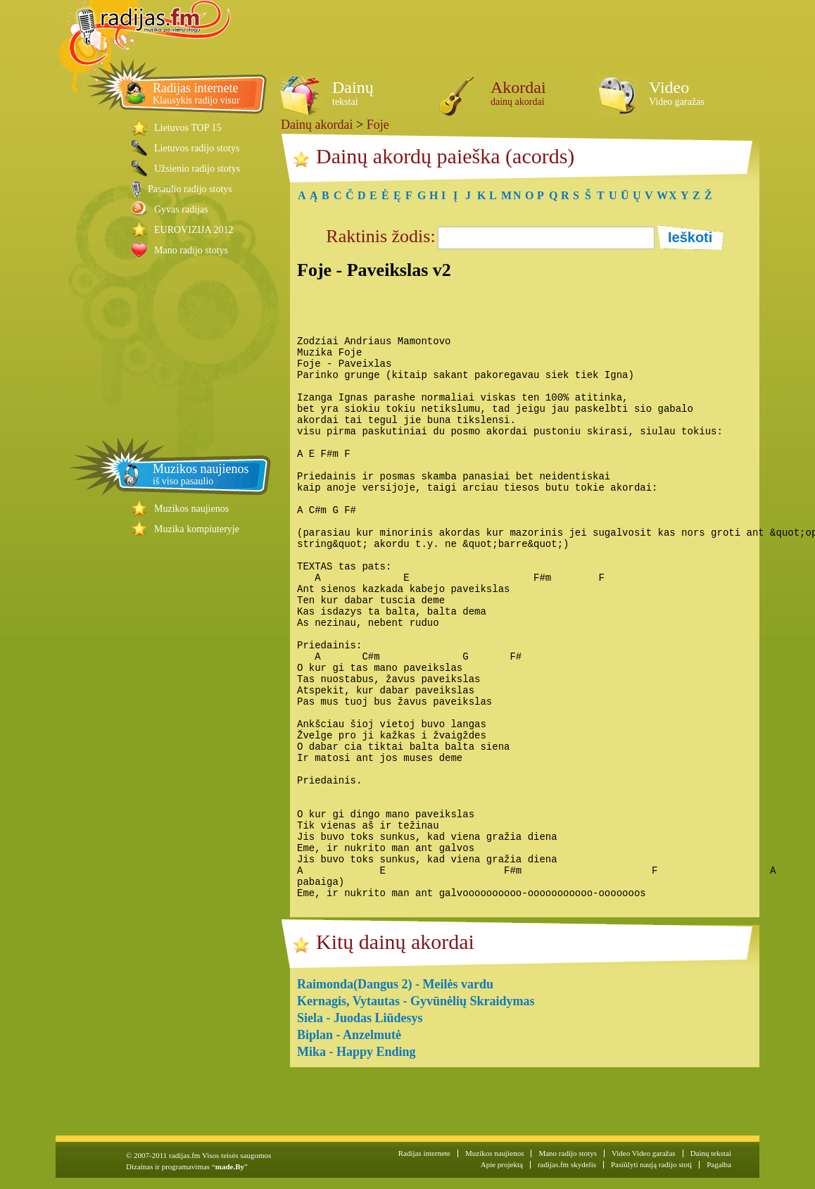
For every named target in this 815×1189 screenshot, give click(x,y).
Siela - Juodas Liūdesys (360, 1018)
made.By (229, 1166)
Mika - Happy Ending (356, 1052)
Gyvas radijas (181, 209)
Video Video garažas (644, 1153)
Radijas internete (424, 1153)
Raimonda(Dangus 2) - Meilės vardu (395, 984)
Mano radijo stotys (191, 250)
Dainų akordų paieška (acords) (445, 156)
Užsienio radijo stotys (197, 168)
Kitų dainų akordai (395, 941)
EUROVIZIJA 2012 (193, 230)
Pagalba (719, 1164)
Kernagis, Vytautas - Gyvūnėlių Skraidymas (416, 1001)
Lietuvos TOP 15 (187, 127)
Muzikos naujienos (191, 508)
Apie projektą (502, 1164)
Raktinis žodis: (380, 236)
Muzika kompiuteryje (196, 529)
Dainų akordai (317, 125)
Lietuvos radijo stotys (196, 148)
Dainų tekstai (710, 1153)
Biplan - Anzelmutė (349, 1035)
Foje (378, 125)
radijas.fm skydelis (567, 1164)
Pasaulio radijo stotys (190, 189)
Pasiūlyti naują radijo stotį (651, 1164)
